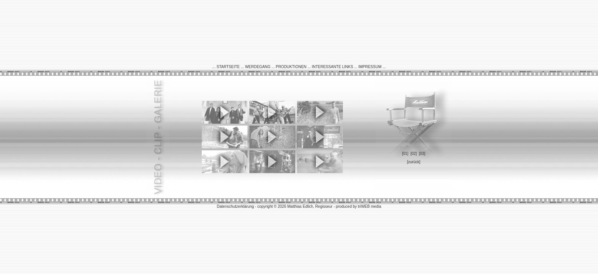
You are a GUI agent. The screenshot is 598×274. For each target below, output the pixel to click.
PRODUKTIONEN (291, 67)
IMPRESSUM (370, 67)
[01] (405, 153)
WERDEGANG (257, 67)
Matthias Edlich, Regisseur (310, 206)
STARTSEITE (228, 67)
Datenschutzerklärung (235, 206)
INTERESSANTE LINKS (332, 67)
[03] (422, 153)
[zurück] (413, 162)
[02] (413, 153)
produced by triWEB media (358, 206)
